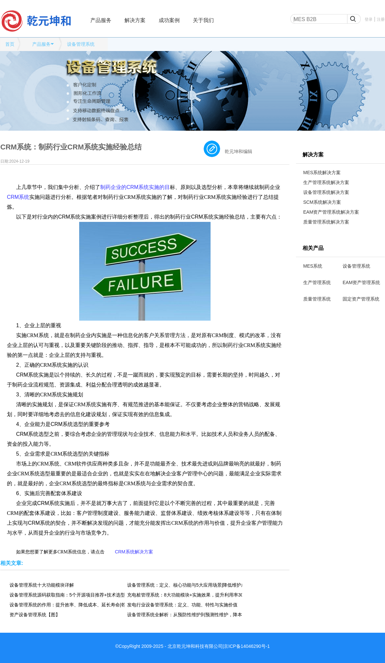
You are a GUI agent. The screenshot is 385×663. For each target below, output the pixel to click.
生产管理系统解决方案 (326, 182)
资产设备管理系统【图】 (35, 614)
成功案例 (169, 20)
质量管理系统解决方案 (326, 222)
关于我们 (203, 20)
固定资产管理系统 (361, 299)
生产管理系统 (317, 282)
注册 (381, 19)
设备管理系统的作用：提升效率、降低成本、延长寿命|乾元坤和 (67, 604)
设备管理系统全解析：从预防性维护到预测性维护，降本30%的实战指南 (184, 614)
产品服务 (100, 20)
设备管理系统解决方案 (326, 192)
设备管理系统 (81, 44)
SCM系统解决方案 (322, 202)
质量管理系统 (317, 299)
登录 (369, 19)
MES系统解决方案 (322, 172)
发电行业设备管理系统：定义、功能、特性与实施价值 (182, 604)
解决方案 (135, 20)
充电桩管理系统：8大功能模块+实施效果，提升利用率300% (184, 594)
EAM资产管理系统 (361, 282)
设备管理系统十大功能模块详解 (42, 585)
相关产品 (313, 248)
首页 (9, 44)
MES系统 (312, 266)
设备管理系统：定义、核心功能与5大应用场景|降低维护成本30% (184, 585)
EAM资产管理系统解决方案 (331, 212)
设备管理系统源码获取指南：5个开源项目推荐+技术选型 (67, 594)
